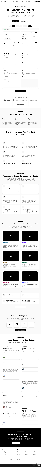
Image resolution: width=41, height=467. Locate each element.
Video (17, 26)
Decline (34, 465)
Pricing (23, 1)
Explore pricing (25, 442)
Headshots (25, 26)
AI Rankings (19, 459)
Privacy (34, 451)
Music (21, 26)
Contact (26, 454)
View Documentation (24, 21)
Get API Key (15, 21)
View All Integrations (20, 330)
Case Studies (12, 457)
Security (34, 454)
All (10, 26)
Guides (18, 454)
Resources (28, 1)
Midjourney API (12, 459)
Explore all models (21, 91)
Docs (10, 1)
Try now (30, 26)
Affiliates (19, 456)
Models (14, 1)
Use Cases (11, 456)
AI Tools (18, 457)
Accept (38, 465)
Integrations (18, 1)
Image (14, 26)
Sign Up (38, 1)
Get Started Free (16, 442)
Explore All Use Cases (20, 307)
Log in (35, 1)
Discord (26, 456)
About (26, 451)
